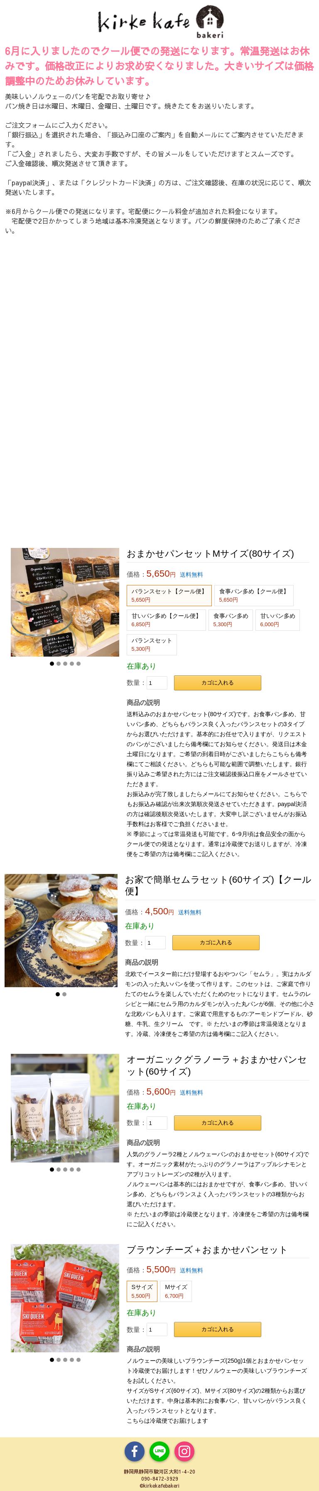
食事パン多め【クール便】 (254, 595)
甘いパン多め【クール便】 (166, 619)
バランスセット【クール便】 (169, 595)
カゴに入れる (217, 683)
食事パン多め (230, 619)
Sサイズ (142, 1291)
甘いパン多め (277, 619)
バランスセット (152, 644)
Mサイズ (176, 1291)
